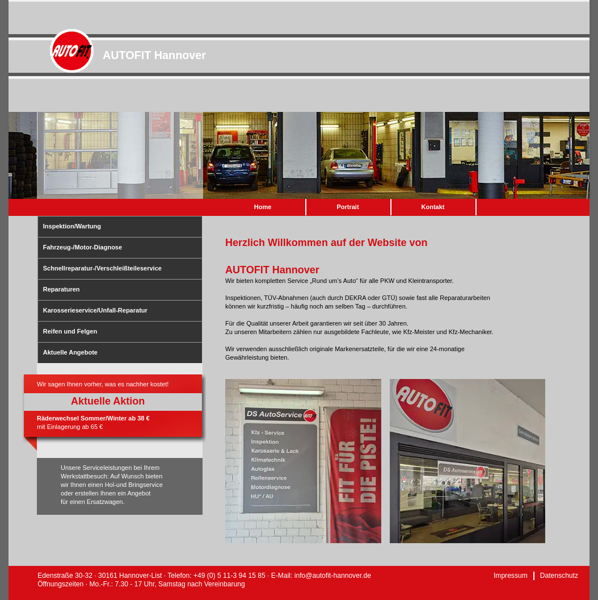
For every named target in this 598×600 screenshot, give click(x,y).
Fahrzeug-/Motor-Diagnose (82, 247)
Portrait (347, 206)
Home (263, 206)
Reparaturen (61, 289)
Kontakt (433, 206)
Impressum (511, 576)
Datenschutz (559, 576)
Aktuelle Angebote (70, 352)
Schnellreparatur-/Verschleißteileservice (102, 268)
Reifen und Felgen (70, 331)
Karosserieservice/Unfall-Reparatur (95, 310)
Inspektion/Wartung (72, 226)
